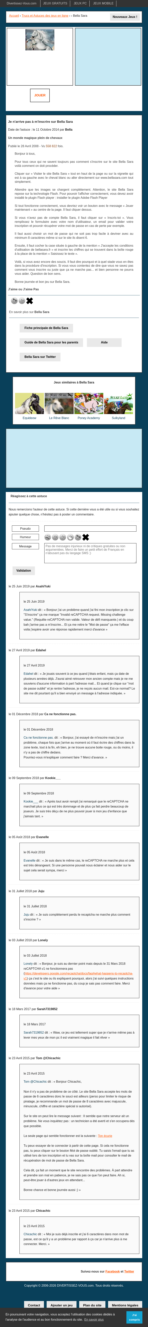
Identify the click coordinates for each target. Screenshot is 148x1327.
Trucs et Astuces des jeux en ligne (45, 15)
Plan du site (92, 1305)
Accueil (14, 15)
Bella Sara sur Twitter (40, 356)
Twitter (129, 1271)
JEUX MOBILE (103, 3)
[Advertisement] (108, 56)
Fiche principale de (46, 328)
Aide (104, 342)
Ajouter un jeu (61, 1305)
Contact (34, 1305)
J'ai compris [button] (134, 1317)
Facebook (112, 1271)
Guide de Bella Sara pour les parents (51, 342)
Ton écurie (105, 1135)
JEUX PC (80, 3)
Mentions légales (125, 1305)
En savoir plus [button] (94, 1319)
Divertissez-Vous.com (21, 3)
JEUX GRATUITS (55, 3)
